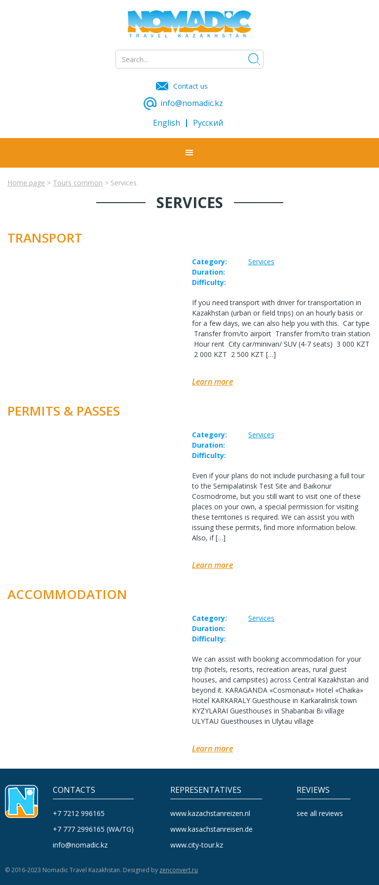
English (166, 123)
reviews (313, 790)
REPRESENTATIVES (205, 790)
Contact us (190, 86)
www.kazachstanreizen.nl (210, 813)
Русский (208, 123)
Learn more (212, 382)
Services (261, 261)
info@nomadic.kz (80, 845)
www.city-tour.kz (196, 845)
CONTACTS (74, 790)
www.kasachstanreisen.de (211, 829)
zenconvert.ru (178, 870)
